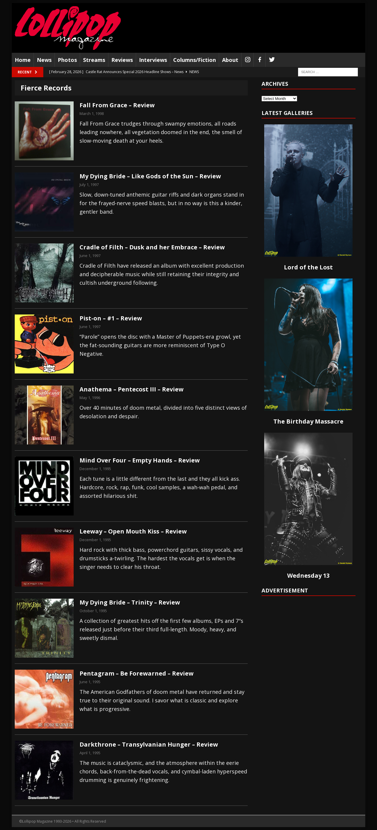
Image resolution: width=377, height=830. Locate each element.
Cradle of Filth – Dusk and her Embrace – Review (152, 247)
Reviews (122, 59)
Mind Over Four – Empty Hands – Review (140, 460)
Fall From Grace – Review (117, 105)
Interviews (153, 59)
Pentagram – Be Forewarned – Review (137, 673)
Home (23, 59)
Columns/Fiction (194, 59)
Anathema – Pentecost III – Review (131, 389)
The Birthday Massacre (308, 421)
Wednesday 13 (308, 575)
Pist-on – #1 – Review (111, 318)
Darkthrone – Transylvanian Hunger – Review (149, 744)
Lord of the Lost (308, 267)
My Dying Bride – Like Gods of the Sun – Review (150, 176)
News (44, 59)
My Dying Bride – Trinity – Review (130, 602)
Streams (94, 59)
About (230, 59)
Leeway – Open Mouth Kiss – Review (133, 531)
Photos (67, 59)
